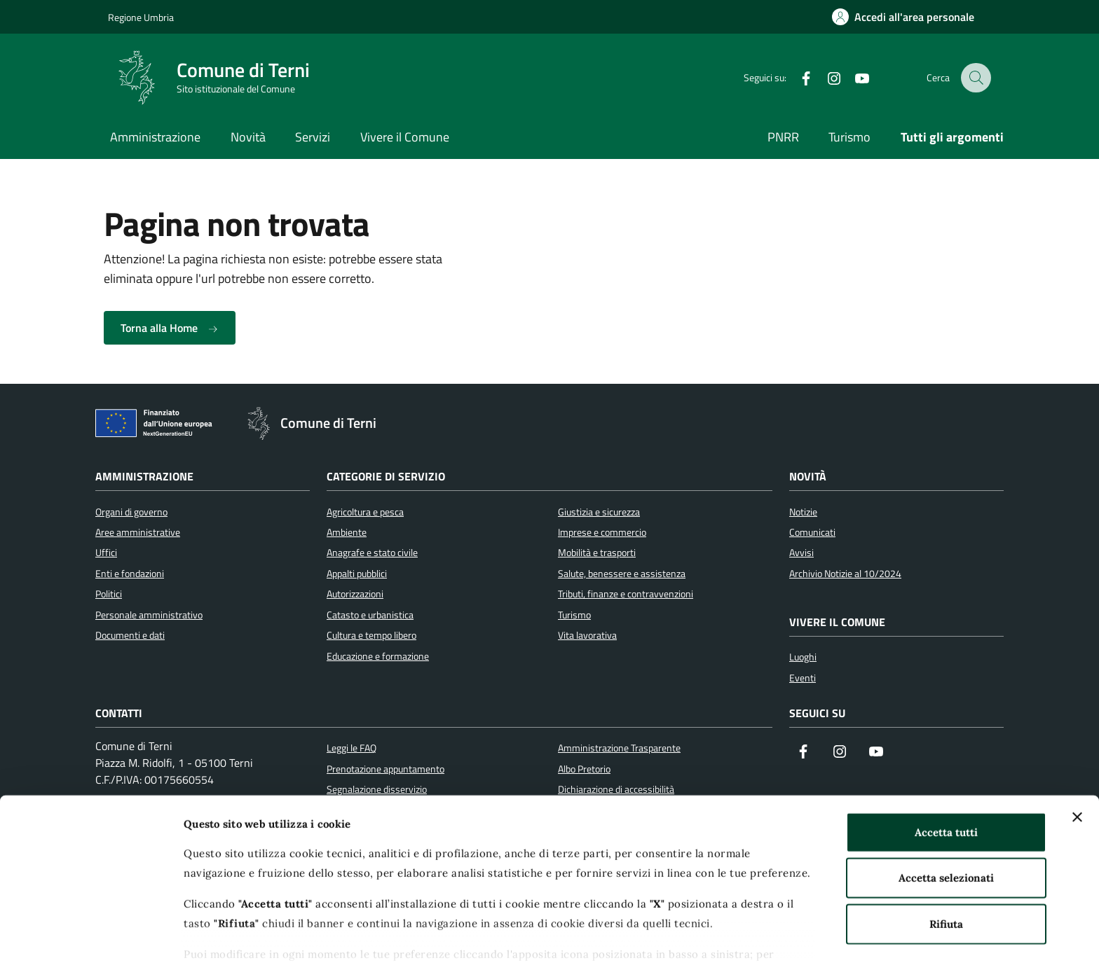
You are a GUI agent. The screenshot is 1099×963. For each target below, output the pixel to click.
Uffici (106, 552)
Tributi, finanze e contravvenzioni (625, 594)
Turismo (849, 136)
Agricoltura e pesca (365, 512)
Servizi (312, 136)
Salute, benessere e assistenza (621, 573)
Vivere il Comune (404, 136)
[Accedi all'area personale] (903, 17)
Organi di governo (131, 512)
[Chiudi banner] (1077, 745)
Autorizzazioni (355, 594)
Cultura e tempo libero (371, 635)
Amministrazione (155, 136)
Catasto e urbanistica (370, 615)
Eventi (802, 678)
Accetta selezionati (946, 805)
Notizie (803, 512)
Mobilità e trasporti (597, 552)
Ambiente (347, 532)
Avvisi (801, 552)
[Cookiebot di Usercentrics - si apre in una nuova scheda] (90, 935)
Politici (108, 594)
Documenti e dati (130, 635)
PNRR (783, 136)
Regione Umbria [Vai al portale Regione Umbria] (141, 17)
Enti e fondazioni (129, 573)
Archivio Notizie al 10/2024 (845, 573)
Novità (248, 136)
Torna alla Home (170, 327)
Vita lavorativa (587, 635)
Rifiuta (946, 852)
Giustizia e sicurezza (599, 512)
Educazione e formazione (378, 656)
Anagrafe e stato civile (372, 552)
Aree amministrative (137, 532)
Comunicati (812, 532)
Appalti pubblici (357, 573)
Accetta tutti (946, 760)
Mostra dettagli (745, 935)
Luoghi (803, 657)
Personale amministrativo (149, 615)
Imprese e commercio (602, 532)
